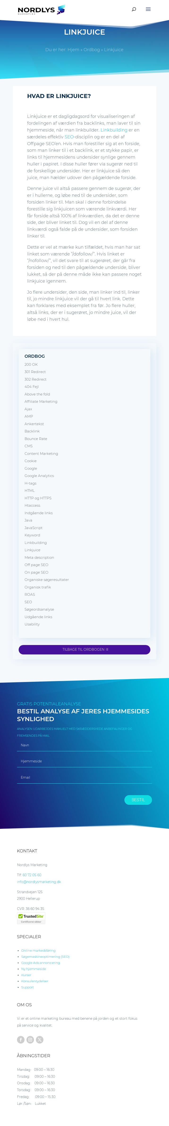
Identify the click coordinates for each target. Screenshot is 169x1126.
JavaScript (33, 528)
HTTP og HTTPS (38, 498)
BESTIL (138, 799)
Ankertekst (34, 424)
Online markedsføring (38, 950)
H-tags (30, 483)
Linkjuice (32, 550)
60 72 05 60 (32, 875)
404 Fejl (32, 386)
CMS (29, 446)
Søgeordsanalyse (39, 609)
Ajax (28, 409)
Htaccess (32, 505)
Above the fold (37, 394)
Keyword (32, 535)
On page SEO (36, 572)
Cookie (31, 461)
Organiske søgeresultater (47, 579)
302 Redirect (35, 379)
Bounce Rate (36, 438)
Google (31, 468)
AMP (29, 416)
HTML (30, 490)
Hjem (73, 49)
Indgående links (39, 513)
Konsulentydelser (34, 981)
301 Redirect (35, 372)
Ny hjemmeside (33, 969)
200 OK (31, 364)
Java (28, 520)
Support (27, 987)
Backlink (32, 431)
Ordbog (92, 49)
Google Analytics (39, 475)
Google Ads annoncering (40, 963)
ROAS (30, 594)
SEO (69, 137)
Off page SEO (36, 565)
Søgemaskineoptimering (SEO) (45, 956)
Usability (32, 624)
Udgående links (38, 617)
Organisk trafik (38, 587)
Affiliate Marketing (41, 401)
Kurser (26, 975)
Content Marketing (41, 453)
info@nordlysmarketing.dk (39, 882)
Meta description (39, 557)
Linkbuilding (114, 130)
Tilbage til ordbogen (83, 649)
